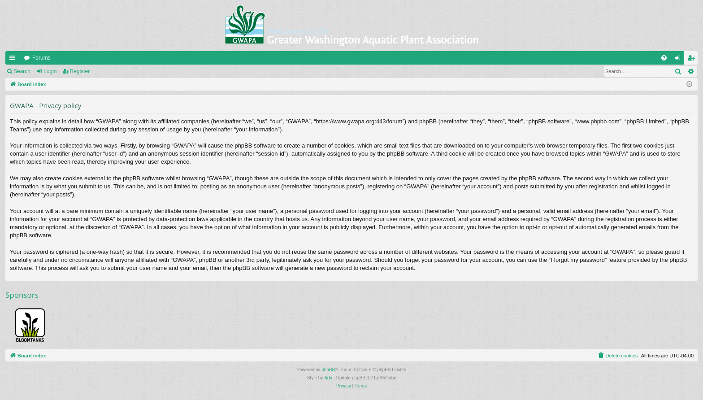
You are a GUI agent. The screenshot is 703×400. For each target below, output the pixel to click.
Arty (328, 377)
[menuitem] (664, 58)
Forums (41, 58)
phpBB (328, 369)
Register (80, 71)
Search (21, 71)
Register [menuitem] (693, 60)
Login (49, 71)
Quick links (14, 60)
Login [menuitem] (679, 60)
